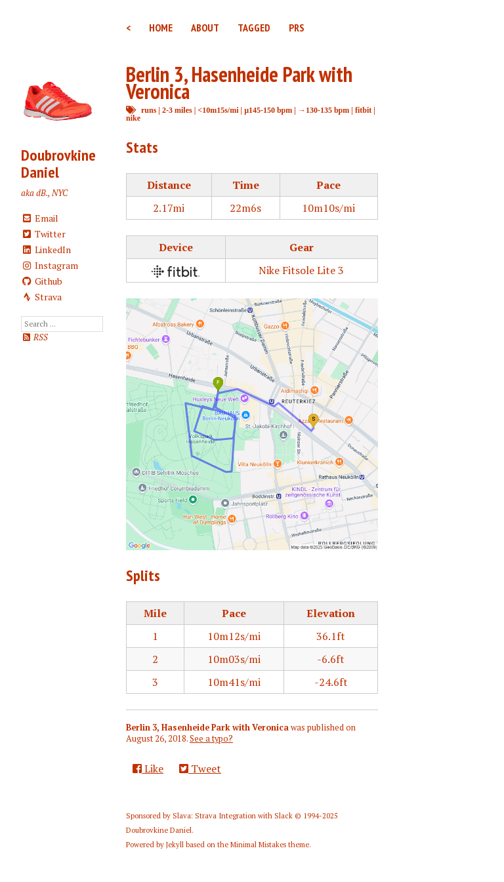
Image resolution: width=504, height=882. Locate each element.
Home (161, 27)
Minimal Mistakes (258, 844)
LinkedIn (46, 249)
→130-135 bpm (323, 110)
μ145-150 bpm (268, 110)
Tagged (254, 27)
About (205, 27)
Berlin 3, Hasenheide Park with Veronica (239, 82)
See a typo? (211, 738)
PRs (296, 27)
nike (133, 117)
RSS (34, 337)
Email (39, 218)
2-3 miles (177, 110)
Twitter (43, 234)
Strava (41, 297)
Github (41, 281)
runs (148, 110)
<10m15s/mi (218, 110)
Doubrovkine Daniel (58, 163)
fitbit (363, 110)
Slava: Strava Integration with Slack (233, 815)
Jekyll (175, 844)
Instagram (49, 265)
